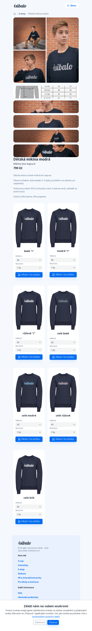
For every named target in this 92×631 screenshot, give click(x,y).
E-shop (22, 13)
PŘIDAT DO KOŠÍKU (29, 274)
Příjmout (53, 622)
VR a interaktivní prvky (29, 577)
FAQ (20, 593)
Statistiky (23, 565)
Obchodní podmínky (28, 597)
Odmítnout (40, 622)
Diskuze (22, 573)
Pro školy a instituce (28, 582)
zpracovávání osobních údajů (46, 616)
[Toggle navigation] (72, 5)
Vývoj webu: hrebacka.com (29, 550)
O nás (21, 561)
